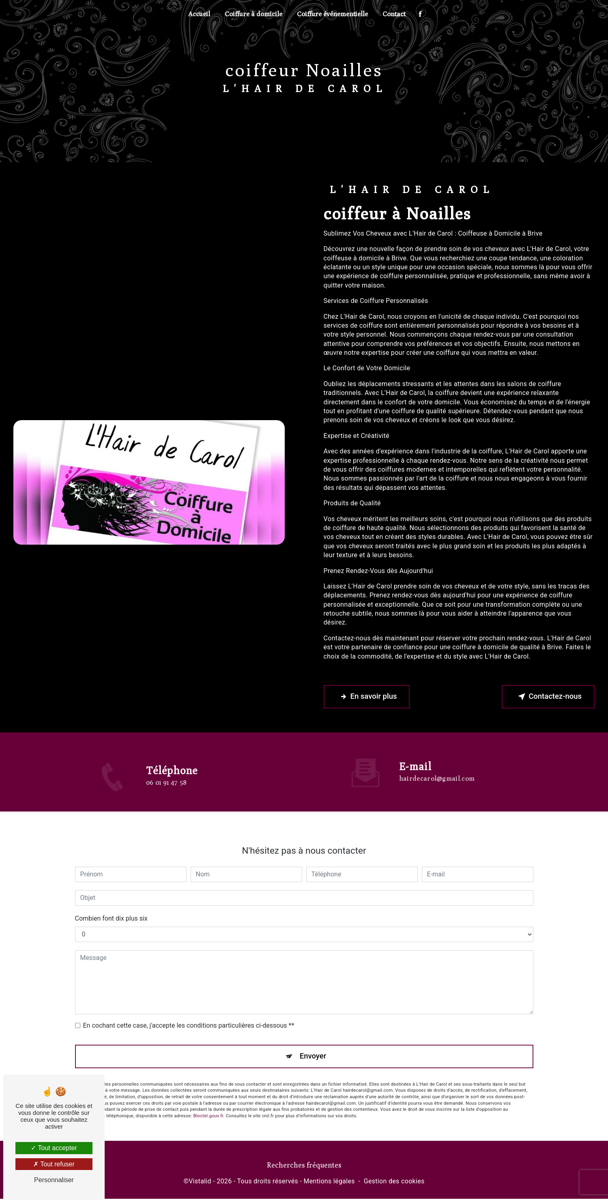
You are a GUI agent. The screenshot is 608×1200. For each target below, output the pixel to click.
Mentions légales (328, 1182)
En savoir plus (368, 697)
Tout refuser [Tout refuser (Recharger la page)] (54, 1164)
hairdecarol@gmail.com (437, 769)
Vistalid (200, 1182)
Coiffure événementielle (332, 14)
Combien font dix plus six (111, 909)
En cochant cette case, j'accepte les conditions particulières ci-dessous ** (188, 1016)
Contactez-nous (547, 697)
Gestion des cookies (394, 1182)
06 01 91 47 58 (166, 793)
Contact (394, 14)
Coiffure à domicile (253, 14)
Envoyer (313, 1047)
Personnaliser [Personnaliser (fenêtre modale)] (54, 1179)
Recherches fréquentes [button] (304, 1165)
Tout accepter (54, 1147)
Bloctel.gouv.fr (208, 1107)
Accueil (199, 14)
